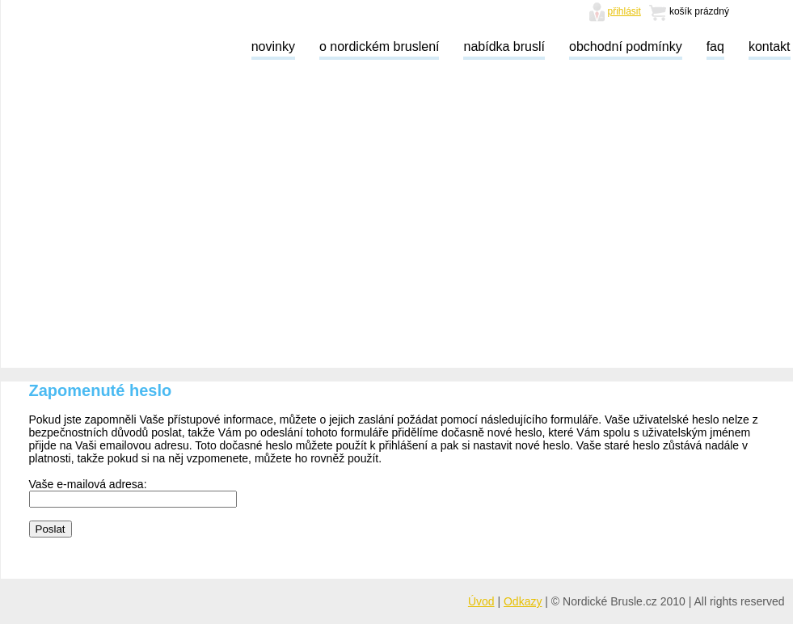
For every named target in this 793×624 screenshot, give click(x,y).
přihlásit (624, 11)
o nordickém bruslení (379, 46)
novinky (273, 46)
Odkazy (523, 601)
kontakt (770, 46)
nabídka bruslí (504, 46)
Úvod (481, 601)
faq (715, 46)
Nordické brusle (86, 46)
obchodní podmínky (625, 46)
